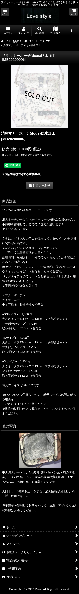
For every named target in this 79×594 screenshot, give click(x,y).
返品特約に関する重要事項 (21, 174)
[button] (5, 12)
